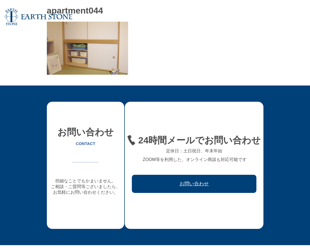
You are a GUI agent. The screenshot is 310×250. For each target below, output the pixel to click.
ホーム (73, 17)
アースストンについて (104, 17)
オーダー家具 (140, 17)
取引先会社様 (261, 17)
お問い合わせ (290, 17)
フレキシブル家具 (174, 17)
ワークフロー (232, 17)
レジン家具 (204, 17)
